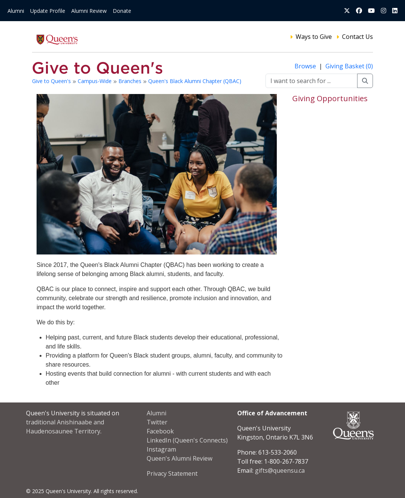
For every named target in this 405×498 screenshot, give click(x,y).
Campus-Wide (95, 81)
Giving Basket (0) (349, 66)
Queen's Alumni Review (179, 458)
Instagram (161, 449)
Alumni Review (89, 10)
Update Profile (47, 10)
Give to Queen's (52, 81)
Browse (306, 66)
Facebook (160, 431)
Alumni (16, 10)
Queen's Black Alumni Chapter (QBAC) (194, 81)
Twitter (157, 422)
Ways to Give (314, 36)
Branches (130, 81)
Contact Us (357, 36)
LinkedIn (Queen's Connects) (187, 440)
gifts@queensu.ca (280, 470)
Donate (122, 10)
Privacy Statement (172, 473)
